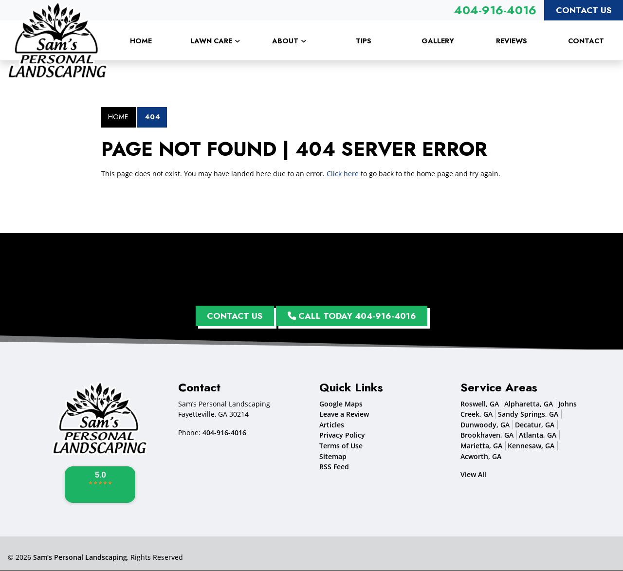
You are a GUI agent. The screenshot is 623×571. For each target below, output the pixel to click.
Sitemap (333, 456)
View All (473, 474)
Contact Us (583, 10)
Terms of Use (341, 446)
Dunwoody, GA (485, 425)
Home (118, 117)
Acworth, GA (480, 456)
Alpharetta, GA (528, 403)
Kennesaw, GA (531, 446)
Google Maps (341, 403)
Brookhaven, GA (486, 435)
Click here (343, 173)
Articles (331, 425)
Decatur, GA (534, 425)
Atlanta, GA (537, 435)
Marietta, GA (481, 446)
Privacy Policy (342, 435)
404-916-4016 (495, 9)
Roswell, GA (479, 403)
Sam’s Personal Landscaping (80, 557)
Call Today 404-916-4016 (352, 316)
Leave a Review (344, 414)
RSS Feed (334, 467)
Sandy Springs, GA (528, 414)
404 (152, 117)
